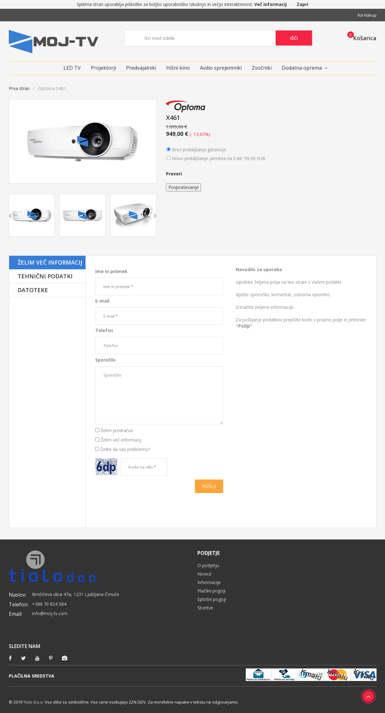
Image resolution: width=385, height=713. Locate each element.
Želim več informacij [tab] (50, 262)
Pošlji (209, 486)
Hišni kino (178, 67)
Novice (204, 574)
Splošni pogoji (211, 599)
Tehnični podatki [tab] (45, 276)
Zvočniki (262, 67)
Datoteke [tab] (33, 290)
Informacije (209, 582)
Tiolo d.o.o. (33, 702)
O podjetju (208, 565)
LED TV (72, 67)
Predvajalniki (141, 67)
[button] (360, 37)
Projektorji (103, 67)
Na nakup (367, 15)
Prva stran (19, 88)
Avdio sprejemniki (221, 67)
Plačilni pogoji (211, 591)
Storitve (205, 608)
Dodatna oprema (302, 67)
